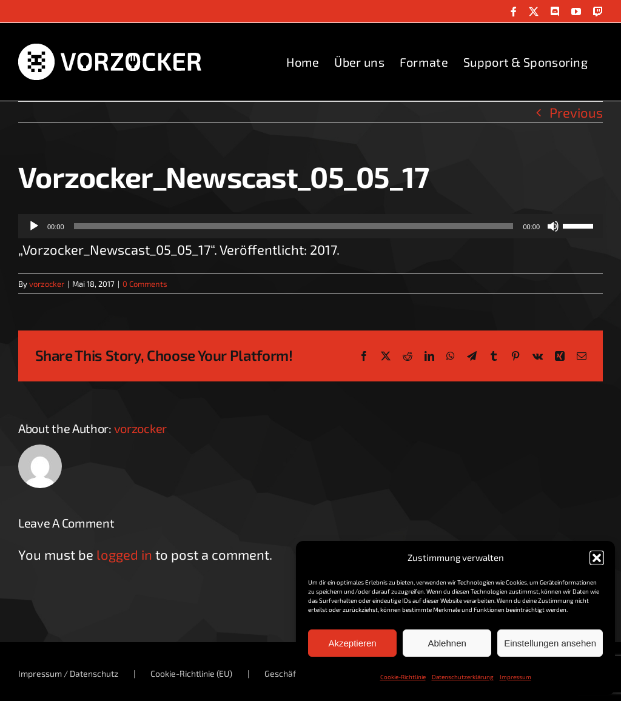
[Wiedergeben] (34, 226)
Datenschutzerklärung (463, 676)
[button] (597, 558)
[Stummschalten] (553, 226)
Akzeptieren (352, 643)
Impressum (515, 676)
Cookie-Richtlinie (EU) (191, 673)
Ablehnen (447, 643)
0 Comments (145, 284)
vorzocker (46, 284)
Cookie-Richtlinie (403, 676)
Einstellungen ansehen (550, 643)
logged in (124, 554)
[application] (310, 226)
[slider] (294, 226)
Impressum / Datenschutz (68, 673)
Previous (576, 112)
